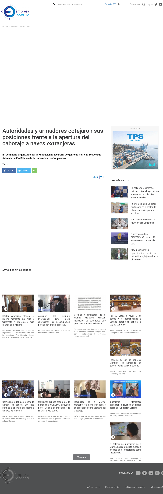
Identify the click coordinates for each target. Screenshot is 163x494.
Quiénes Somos (127, 487)
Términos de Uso (146, 487)
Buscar (54, 4)
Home (5, 26)
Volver (103, 177)
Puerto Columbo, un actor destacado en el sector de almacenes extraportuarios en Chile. (144, 213)
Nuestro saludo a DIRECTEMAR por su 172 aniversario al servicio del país (143, 244)
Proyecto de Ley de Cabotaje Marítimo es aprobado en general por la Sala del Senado (125, 433)
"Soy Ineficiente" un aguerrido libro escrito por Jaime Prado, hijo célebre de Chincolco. (144, 259)
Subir (96, 177)
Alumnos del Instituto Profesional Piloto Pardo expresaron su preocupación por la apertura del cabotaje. (54, 391)
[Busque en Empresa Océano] (71, 4)
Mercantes (25, 26)
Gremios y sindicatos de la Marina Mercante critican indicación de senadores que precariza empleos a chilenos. (90, 390)
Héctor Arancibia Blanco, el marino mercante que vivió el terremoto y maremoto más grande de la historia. (18, 391)
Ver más (81, 459)
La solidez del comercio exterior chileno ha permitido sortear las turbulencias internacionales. (145, 197)
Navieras (14, 26)
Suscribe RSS (110, 4)
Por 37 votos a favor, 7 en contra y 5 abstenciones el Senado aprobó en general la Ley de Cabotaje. (125, 391)
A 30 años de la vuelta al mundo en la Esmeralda (143, 225)
